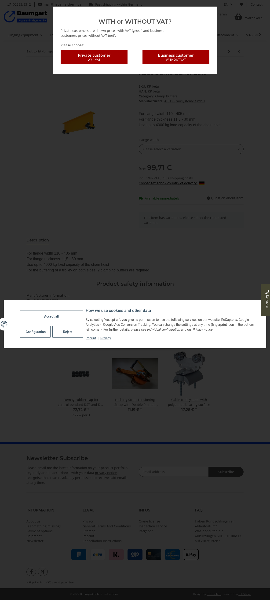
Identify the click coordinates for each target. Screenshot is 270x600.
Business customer (175, 57)
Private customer (94, 57)
